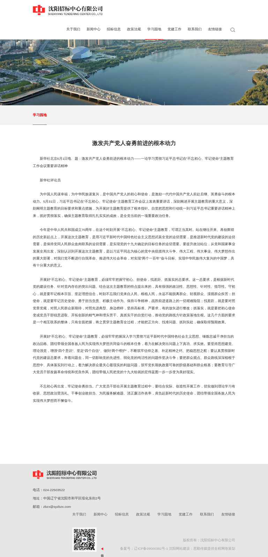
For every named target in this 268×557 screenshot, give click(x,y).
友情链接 (228, 514)
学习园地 (40, 115)
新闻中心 (100, 514)
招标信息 (122, 514)
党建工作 (186, 514)
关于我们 (79, 514)
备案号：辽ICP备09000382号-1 (144, 548)
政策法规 (143, 514)
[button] (128, 99)
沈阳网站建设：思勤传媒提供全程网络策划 (202, 548)
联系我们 (207, 514)
